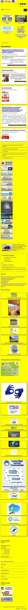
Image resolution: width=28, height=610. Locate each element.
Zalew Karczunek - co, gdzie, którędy (14, 295)
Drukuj (25, 71)
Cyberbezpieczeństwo (14, 447)
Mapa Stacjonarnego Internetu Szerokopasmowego (14, 428)
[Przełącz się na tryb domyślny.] (20, 4)
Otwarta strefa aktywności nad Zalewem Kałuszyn (14, 339)
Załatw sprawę (3, 564)
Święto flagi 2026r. (7, 88)
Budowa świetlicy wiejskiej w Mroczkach (10, 148)
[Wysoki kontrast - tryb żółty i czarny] (26, 4)
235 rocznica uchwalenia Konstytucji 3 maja (13, 130)
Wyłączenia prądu (14, 496)
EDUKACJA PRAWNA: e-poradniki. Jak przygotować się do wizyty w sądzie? (13, 155)
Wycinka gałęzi (5, 151)
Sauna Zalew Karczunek (14, 308)
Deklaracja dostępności (5, 573)
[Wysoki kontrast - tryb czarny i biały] (22, 4)
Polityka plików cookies (5, 570)
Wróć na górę (24, 608)
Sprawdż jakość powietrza (14, 523)
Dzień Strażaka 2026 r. (8, 70)
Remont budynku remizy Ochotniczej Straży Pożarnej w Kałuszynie (12, 146)
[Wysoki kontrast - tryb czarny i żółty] (24, 4)
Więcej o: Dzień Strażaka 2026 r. (20, 81)
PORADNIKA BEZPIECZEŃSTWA (7, 157)
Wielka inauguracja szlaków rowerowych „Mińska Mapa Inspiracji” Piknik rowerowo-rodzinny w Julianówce (13, 51)
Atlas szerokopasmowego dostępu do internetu (14, 453)
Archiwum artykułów (4, 578)
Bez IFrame (12, 369)
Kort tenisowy (14, 331)
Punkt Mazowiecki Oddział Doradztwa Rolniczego (14, 421)
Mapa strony (18, 608)
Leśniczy (14, 531)
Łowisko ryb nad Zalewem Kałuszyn (14, 350)
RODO (2, 567)
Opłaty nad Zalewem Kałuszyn (14, 322)
